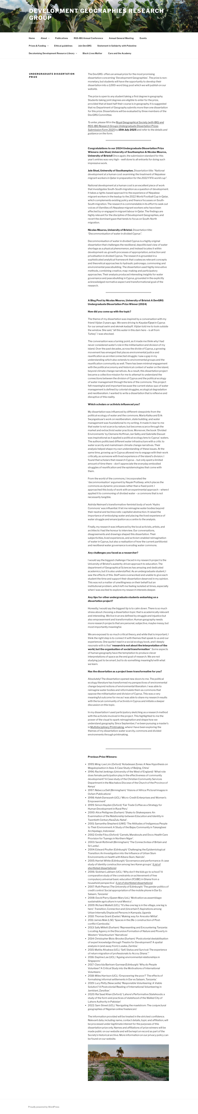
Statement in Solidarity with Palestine (116, 45)
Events (143, 38)
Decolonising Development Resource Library (53, 53)
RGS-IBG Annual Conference (88, 38)
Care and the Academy (119, 53)
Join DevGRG (84, 45)
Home (32, 38)
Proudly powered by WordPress (43, 1106)
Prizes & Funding (39, 45)
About (45, 38)
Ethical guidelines (63, 45)
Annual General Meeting (121, 38)
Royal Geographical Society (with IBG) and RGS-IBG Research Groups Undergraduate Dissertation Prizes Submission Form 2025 (126, 126)
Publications (61, 38)
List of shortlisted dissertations (134, 882)
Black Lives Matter (92, 53)
